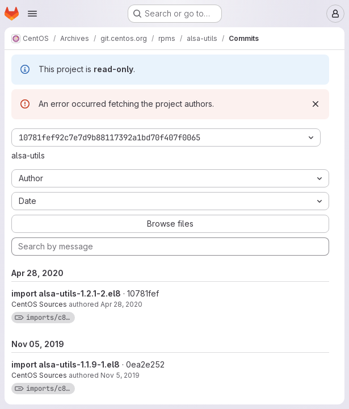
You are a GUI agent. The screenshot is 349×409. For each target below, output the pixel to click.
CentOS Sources (39, 304)
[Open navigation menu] (32, 14)
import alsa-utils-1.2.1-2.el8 (66, 293)
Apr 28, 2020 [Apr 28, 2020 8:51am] (121, 304)
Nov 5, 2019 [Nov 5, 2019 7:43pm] (120, 375)
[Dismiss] (315, 104)
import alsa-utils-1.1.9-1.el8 (65, 364)
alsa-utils (28, 155)
